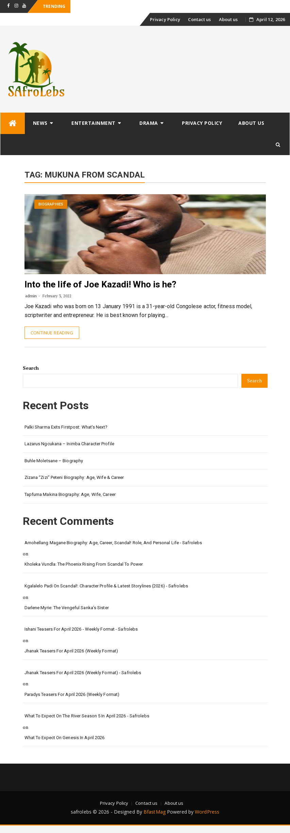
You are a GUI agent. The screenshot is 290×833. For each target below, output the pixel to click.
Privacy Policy (165, 19)
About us (228, 19)
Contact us (199, 19)
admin (31, 295)
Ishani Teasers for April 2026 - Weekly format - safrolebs (81, 629)
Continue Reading (52, 333)
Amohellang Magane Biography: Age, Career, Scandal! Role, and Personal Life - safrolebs (113, 542)
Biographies (50, 204)
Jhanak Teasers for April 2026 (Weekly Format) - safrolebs (82, 672)
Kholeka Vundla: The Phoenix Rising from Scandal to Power (83, 564)
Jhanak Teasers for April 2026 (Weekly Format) (71, 650)
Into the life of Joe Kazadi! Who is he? (100, 284)
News (40, 123)
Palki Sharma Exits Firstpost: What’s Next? (65, 427)
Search (31, 368)
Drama (148, 123)
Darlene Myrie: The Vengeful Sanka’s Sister (66, 607)
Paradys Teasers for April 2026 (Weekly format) (72, 694)
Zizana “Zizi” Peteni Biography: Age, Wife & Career (74, 477)
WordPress (207, 812)
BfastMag (154, 812)
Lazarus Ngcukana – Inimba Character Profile (69, 443)
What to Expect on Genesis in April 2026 (64, 737)
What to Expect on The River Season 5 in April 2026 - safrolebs (86, 715)
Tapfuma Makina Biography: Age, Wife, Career (70, 494)
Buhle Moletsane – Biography (53, 460)
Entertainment (93, 123)
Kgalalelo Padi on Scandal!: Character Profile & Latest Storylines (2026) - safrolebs (106, 585)
